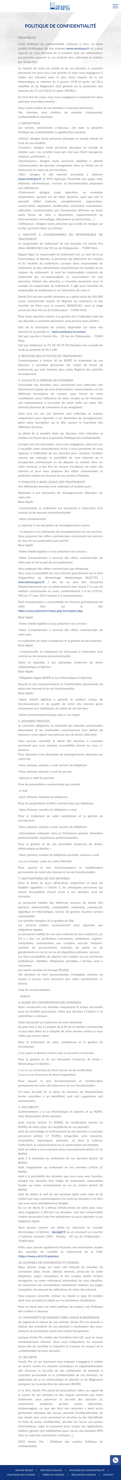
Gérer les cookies (54, 1474)
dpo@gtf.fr (59, 1232)
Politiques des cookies (21, 1474)
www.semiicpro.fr (77, 48)
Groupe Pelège (24, 1470)
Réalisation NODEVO (84, 1474)
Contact (108, 1474)
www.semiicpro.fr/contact (69, 331)
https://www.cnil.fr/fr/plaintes (38, 1256)
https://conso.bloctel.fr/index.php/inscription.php (50, 610)
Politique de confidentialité (87, 1470)
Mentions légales (51, 1470)
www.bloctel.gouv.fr (31, 582)
